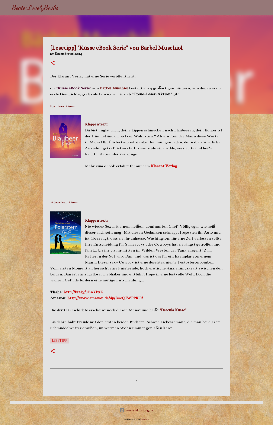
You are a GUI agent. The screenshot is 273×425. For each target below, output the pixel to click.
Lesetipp (59, 340)
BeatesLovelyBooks (35, 7)
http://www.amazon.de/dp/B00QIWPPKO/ (105, 298)
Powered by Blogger (136, 410)
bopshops (145, 419)
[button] (52, 63)
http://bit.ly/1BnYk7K (83, 292)
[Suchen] (64, 7)
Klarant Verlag (164, 166)
